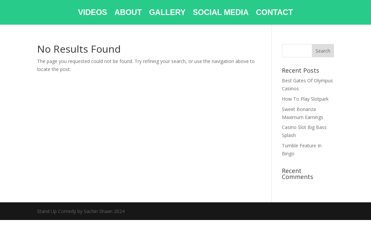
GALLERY (167, 13)
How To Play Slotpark (305, 99)
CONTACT (274, 13)
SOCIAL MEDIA (221, 13)
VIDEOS (92, 13)
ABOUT (128, 13)
